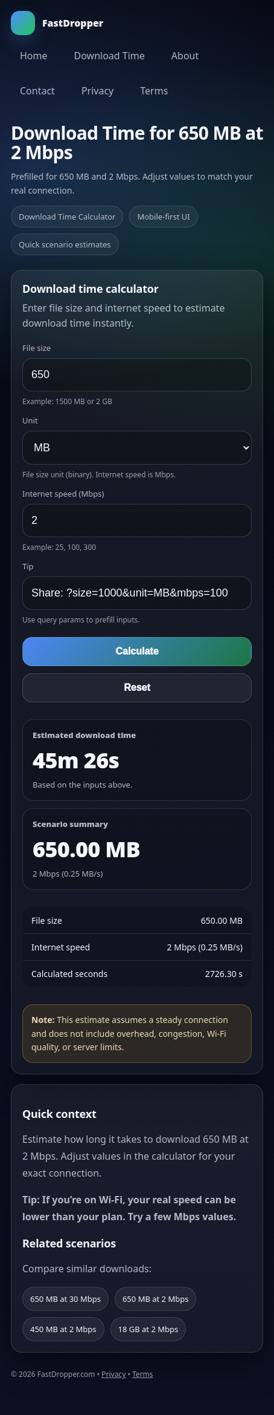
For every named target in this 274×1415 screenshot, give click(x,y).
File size (36, 347)
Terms (154, 90)
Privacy (97, 90)
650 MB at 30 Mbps (65, 1298)
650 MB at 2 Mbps (156, 1298)
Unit (30, 420)
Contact (37, 90)
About (185, 55)
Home (34, 55)
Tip (28, 566)
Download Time (109, 55)
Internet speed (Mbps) (63, 493)
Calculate (136, 651)
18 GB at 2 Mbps (148, 1329)
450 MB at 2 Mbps (63, 1329)
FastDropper (57, 23)
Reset (137, 687)
